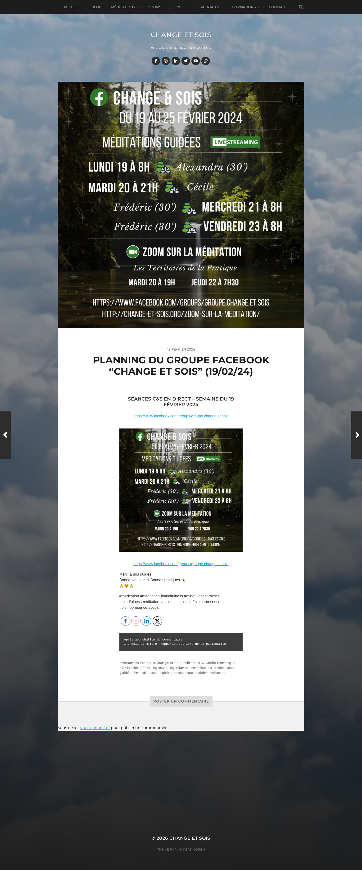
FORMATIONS (244, 7)
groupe (161, 668)
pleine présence (212, 673)
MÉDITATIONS (123, 7)
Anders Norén (191, 849)
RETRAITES (210, 7)
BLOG (96, 7)
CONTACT (277, 7)
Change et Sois (181, 35)
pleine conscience (177, 673)
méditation (202, 668)
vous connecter (95, 728)
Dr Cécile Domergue (218, 663)
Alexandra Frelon (136, 663)
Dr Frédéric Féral (136, 668)
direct (191, 663)
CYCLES (181, 7)
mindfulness (146, 673)
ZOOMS (154, 7)
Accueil (70, 7)
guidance (180, 668)
